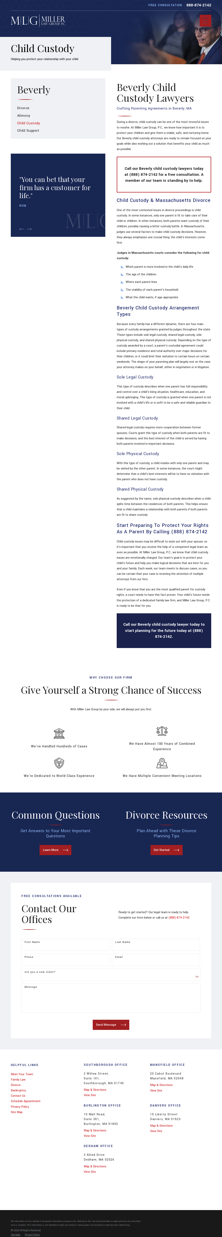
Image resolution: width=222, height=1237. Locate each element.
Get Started (166, 850)
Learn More (55, 850)
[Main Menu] (205, 21)
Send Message (111, 1025)
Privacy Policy (20, 1107)
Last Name (122, 942)
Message (31, 987)
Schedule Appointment (26, 1101)
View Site (90, 1095)
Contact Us (18, 1096)
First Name (32, 942)
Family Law (18, 1080)
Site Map (17, 1112)
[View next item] (29, 229)
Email (119, 957)
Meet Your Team (22, 1074)
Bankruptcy (18, 1090)
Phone (29, 957)
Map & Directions (95, 1090)
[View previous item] (21, 229)
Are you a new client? (40, 972)
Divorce (16, 1085)
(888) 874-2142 (178, 918)
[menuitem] (58, 108)
